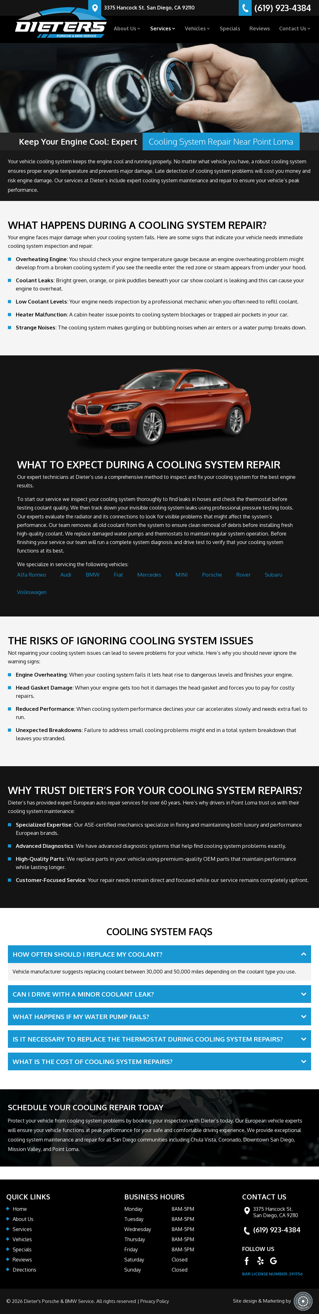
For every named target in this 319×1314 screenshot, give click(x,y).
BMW (93, 574)
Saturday (134, 1259)
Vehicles (195, 29)
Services (160, 29)
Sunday (132, 1270)
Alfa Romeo (31, 574)
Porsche (212, 574)
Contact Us (292, 29)
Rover (243, 574)
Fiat (118, 574)
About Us (125, 29)
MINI (181, 574)
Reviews (259, 29)
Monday (133, 1209)
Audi (65, 574)
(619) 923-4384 (277, 1229)
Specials (230, 29)
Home (97, 29)
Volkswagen (31, 592)
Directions (24, 1270)
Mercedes (149, 574)
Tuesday (134, 1219)
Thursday (134, 1239)
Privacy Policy (154, 1301)
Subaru (273, 574)
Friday (131, 1249)
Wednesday (137, 1229)
